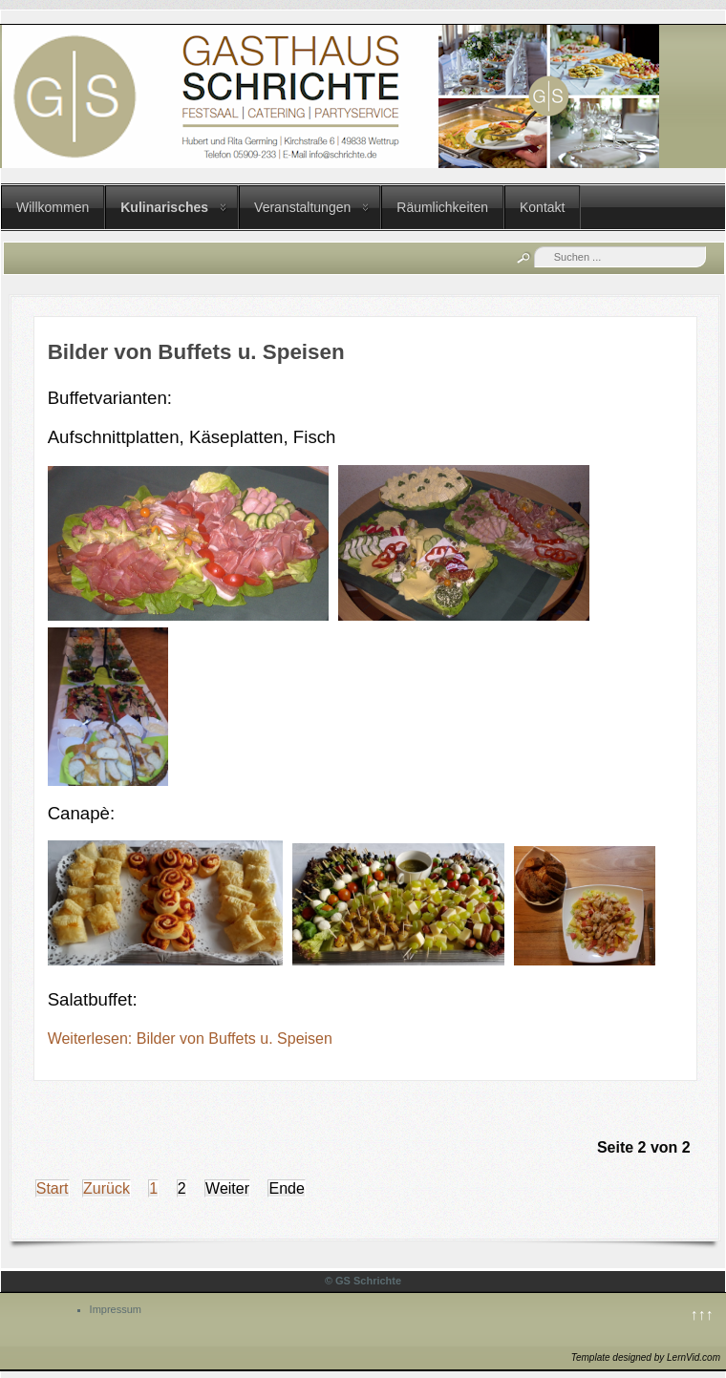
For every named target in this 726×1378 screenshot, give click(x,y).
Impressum (115, 1309)
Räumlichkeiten (442, 207)
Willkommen (52, 207)
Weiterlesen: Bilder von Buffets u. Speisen (190, 1038)
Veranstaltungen (302, 207)
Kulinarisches (164, 207)
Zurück (106, 1188)
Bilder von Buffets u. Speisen (196, 352)
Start (52, 1188)
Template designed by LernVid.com (645, 1357)
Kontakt (542, 207)
